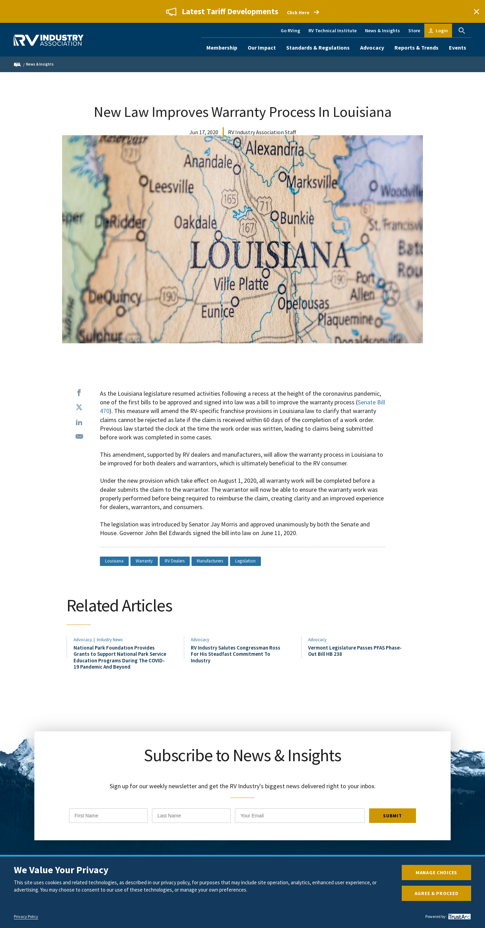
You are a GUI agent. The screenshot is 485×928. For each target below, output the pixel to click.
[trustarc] (458, 916)
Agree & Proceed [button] (437, 893)
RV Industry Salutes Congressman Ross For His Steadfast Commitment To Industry (235, 654)
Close (476, 11)
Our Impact (262, 47)
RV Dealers (175, 561)
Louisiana (114, 561)
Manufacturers (210, 561)
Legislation (245, 561)
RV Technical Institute (332, 30)
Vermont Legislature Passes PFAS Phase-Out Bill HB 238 (355, 650)
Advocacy (372, 47)
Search (461, 30)
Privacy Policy (26, 916)
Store (414, 30)
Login (442, 30)
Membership (221, 47)
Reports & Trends (416, 47)
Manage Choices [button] (436, 872)
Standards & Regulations (318, 47)
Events (457, 47)
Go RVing (290, 30)
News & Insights (382, 30)
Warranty (144, 561)
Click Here (298, 12)
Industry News (109, 640)
